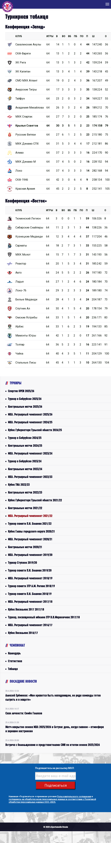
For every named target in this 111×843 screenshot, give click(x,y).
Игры (49, 36)
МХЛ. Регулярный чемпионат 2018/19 (30, 578)
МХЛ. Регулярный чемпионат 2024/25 (30, 422)
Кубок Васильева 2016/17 (23, 632)
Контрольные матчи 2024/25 (25, 445)
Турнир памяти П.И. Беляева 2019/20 (29, 570)
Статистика (15, 661)
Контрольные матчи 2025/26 (25, 406)
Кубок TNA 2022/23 (19, 484)
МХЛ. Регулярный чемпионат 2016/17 (30, 625)
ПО (81, 36)
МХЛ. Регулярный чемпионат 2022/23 (30, 476)
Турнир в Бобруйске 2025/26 (24, 398)
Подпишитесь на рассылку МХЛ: (54, 768)
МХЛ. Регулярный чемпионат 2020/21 (30, 539)
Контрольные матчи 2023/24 (25, 469)
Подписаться (56, 785)
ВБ (69, 36)
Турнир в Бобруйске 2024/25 (24, 437)
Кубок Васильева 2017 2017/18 (26, 609)
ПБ (75, 36)
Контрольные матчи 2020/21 (25, 547)
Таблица (13, 669)
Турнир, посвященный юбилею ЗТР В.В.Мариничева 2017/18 (44, 617)
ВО (63, 36)
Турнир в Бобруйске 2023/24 (24, 461)
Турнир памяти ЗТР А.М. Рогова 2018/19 (31, 586)
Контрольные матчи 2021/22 (25, 508)
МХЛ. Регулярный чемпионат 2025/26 (30, 414)
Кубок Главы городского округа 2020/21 (31, 531)
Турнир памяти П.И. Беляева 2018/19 (29, 593)
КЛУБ (18, 36)
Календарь (14, 653)
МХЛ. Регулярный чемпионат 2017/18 (30, 601)
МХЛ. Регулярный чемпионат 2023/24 (30, 453)
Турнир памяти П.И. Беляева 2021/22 (29, 523)
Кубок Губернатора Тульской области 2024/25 (35, 430)
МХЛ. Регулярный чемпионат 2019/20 (30, 554)
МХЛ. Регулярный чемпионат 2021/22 (30, 515)
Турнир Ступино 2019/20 (22, 562)
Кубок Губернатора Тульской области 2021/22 (35, 500)
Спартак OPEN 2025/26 (21, 391)
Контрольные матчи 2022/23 (25, 492)
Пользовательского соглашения (74, 796)
